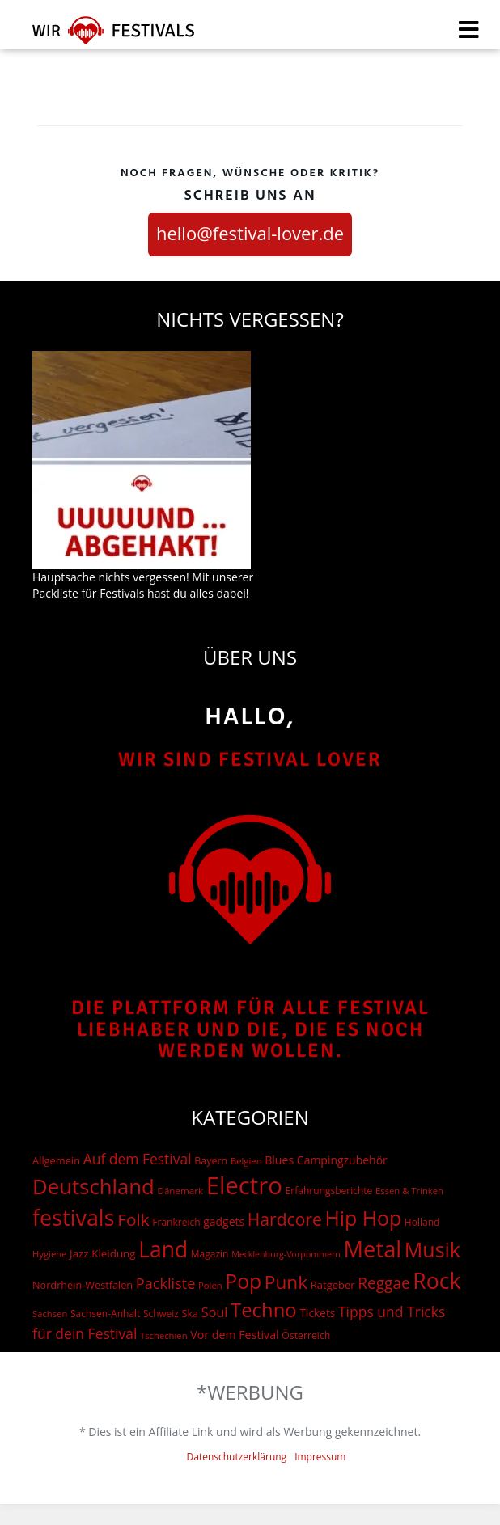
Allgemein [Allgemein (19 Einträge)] (56, 1160)
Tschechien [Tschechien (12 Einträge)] (164, 1335)
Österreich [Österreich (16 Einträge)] (306, 1335)
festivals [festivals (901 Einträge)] (73, 1217)
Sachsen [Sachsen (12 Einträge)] (49, 1313)
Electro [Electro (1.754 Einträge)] (244, 1185)
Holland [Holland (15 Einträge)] (422, 1222)
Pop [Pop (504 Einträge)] (243, 1281)
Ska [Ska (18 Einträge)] (189, 1313)
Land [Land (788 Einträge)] (163, 1249)
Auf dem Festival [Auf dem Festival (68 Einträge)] (137, 1158)
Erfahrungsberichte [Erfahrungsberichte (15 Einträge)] (329, 1191)
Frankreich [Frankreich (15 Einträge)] (176, 1222)
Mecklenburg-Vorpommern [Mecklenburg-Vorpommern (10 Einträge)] (286, 1254)
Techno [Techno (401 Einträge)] (264, 1309)
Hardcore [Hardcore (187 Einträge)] (285, 1219)
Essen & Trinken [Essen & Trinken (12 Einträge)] (409, 1191)
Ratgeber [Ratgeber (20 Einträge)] (333, 1285)
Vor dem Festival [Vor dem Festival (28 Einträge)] (234, 1334)
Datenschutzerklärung (237, 1457)
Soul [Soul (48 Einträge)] (214, 1312)
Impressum (319, 1457)
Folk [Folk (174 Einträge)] (133, 1219)
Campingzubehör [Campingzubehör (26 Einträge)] (342, 1160)
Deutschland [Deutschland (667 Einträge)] (93, 1186)
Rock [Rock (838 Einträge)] (436, 1280)
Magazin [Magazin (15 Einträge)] (210, 1254)
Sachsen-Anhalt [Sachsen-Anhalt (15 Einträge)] (105, 1313)
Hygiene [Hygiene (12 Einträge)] (49, 1254)
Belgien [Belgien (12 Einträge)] (246, 1161)
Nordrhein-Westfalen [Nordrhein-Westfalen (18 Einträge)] (82, 1285)
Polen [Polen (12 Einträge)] (210, 1285)
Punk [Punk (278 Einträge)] (286, 1282)
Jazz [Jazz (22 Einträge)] (79, 1253)
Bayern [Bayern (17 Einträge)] (210, 1161)
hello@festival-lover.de (250, 233)
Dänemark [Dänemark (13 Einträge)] (180, 1191)
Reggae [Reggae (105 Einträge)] (383, 1283)
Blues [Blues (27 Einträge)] (279, 1160)
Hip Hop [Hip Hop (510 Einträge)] (363, 1217)
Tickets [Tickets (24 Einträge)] (317, 1312)
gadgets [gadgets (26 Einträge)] (223, 1221)
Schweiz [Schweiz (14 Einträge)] (161, 1313)
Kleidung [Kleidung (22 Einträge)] (113, 1253)
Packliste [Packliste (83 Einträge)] (166, 1283)
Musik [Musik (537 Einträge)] (432, 1249)
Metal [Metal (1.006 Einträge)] (373, 1249)
